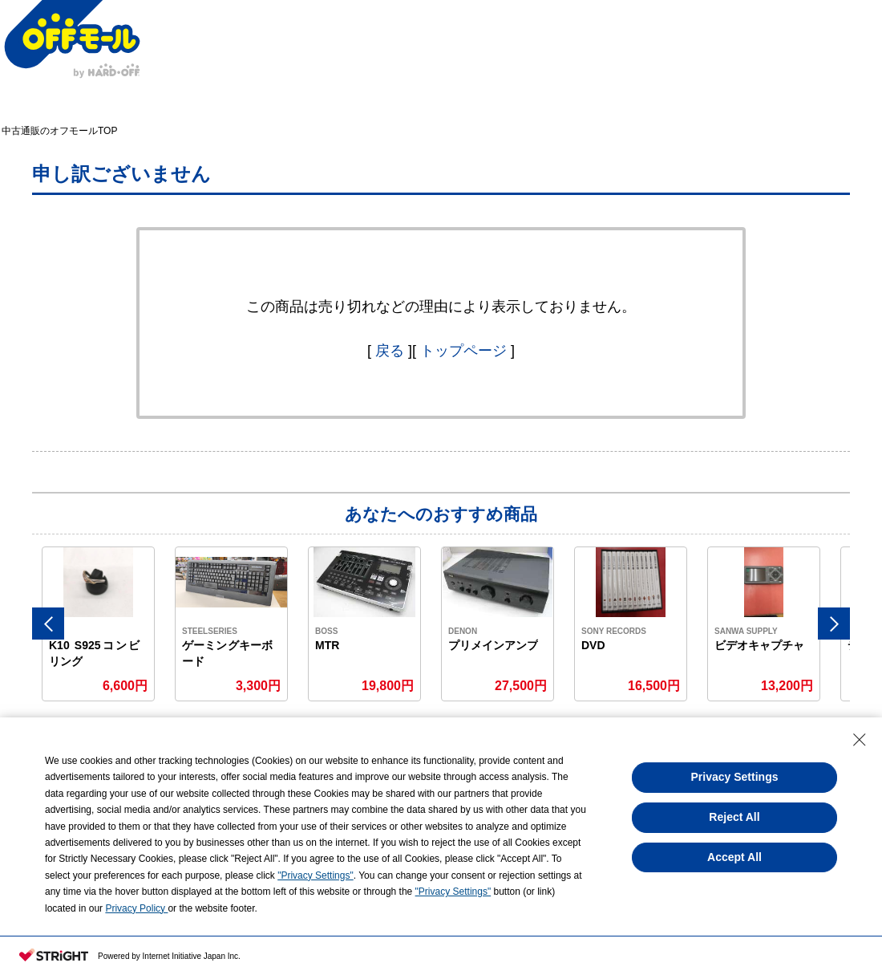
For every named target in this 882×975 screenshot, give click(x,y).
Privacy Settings (735, 776)
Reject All (734, 816)
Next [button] (834, 623)
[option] (98, 623)
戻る (389, 351)
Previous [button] (48, 623)
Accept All (734, 857)
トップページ (463, 351)
